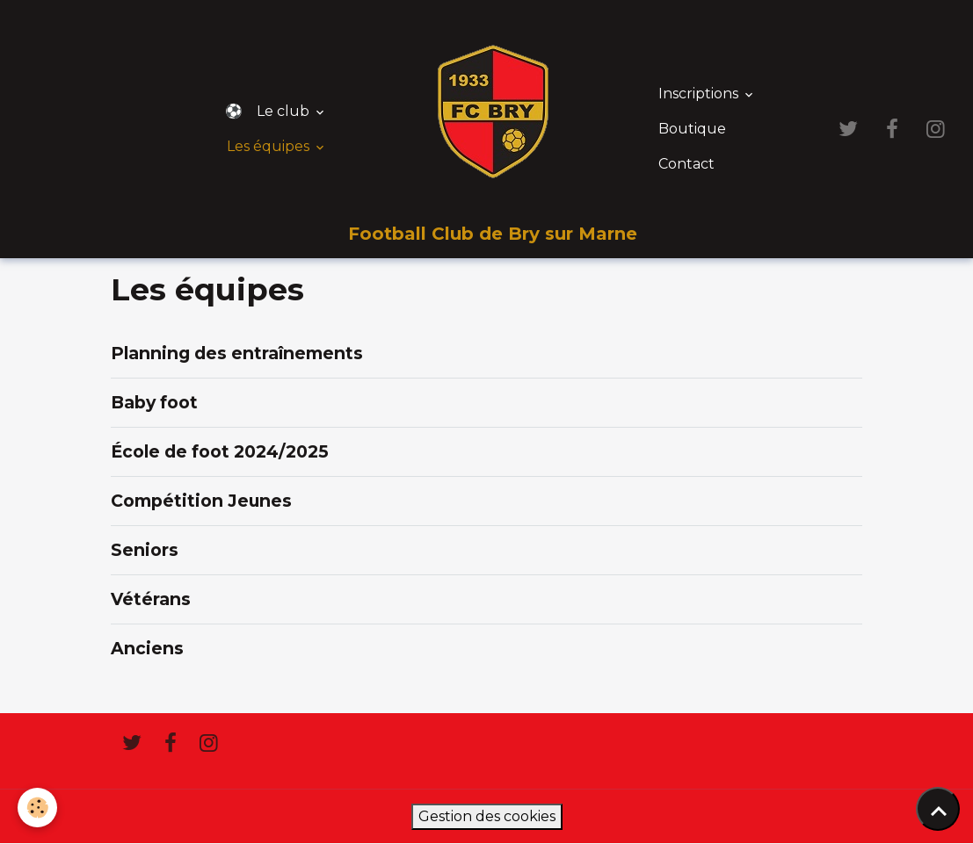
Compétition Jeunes (201, 500)
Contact (686, 163)
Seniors (144, 549)
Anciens (147, 648)
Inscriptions (700, 93)
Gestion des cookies (486, 816)
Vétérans (151, 599)
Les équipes (270, 146)
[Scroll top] (938, 809)
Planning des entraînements (237, 353)
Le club (285, 111)
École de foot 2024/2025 (220, 451)
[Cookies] (37, 807)
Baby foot (154, 402)
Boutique (692, 128)
